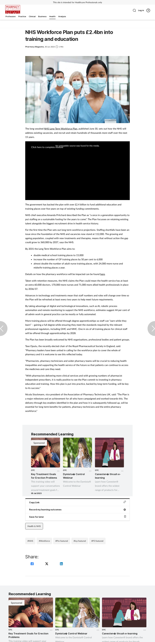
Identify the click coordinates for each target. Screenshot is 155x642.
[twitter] (47, 564)
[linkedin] (61, 564)
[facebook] (32, 564)
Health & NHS (34, 526)
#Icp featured (80, 541)
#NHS (30, 541)
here (102, 274)
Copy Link (77, 502)
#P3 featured (97, 541)
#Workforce (44, 541)
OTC (33, 470)
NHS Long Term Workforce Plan (60, 128)
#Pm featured (61, 541)
